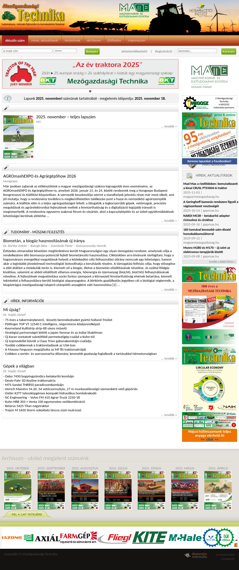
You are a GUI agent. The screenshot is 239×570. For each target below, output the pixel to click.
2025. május (184, 488)
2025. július (118, 488)
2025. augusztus (84, 488)
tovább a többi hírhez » (222, 261)
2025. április (217, 488)
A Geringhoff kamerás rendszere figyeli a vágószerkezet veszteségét (211, 204)
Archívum (94, 40)
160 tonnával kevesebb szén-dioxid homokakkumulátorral (207, 232)
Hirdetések (73, 40)
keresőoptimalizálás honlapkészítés (225, 555)
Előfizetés (114, 40)
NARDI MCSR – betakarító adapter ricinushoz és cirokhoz (206, 218)
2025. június (151, 488)
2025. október (17, 488)
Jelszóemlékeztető (134, 51)
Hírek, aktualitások (45, 40)
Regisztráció (163, 51)
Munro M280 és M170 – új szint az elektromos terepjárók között (206, 250)
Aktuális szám (15, 40)
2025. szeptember (51, 488)
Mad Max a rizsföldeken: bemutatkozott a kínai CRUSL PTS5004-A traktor (210, 186)
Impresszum (136, 40)
